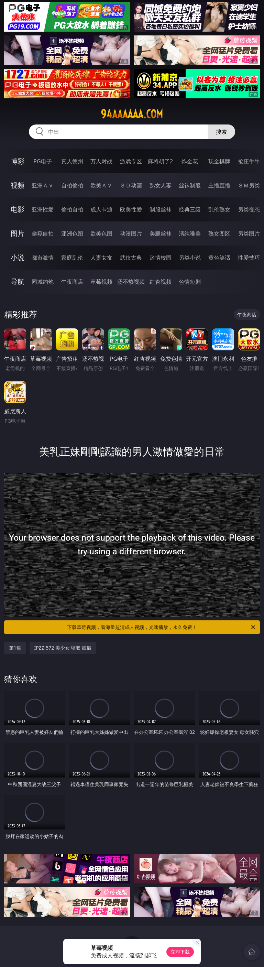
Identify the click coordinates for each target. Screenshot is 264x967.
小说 (17, 257)
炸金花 (190, 161)
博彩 (17, 161)
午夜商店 (72, 281)
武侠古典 (131, 257)
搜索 (221, 131)
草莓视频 (101, 281)
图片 (17, 233)
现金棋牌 (219, 161)
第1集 (15, 647)
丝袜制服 (190, 185)
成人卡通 (101, 209)
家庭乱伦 (72, 257)
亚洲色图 (72, 233)
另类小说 (190, 257)
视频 (17, 185)
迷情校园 (161, 257)
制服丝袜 (161, 209)
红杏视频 (161, 281)
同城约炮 (43, 281)
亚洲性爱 (43, 209)
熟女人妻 (161, 185)
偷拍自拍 (72, 209)
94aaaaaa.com (132, 114)
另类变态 (249, 209)
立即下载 (180, 951)
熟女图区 (219, 233)
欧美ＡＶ (101, 185)
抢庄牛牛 (249, 161)
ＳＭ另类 (249, 185)
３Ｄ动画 (131, 185)
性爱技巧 (249, 257)
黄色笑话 (219, 257)
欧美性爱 (131, 209)
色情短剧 (190, 281)
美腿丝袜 (161, 233)
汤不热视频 (131, 281)
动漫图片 (131, 233)
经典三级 (190, 209)
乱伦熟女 (219, 209)
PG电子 (42, 161)
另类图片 (249, 233)
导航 (17, 281)
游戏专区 (131, 161)
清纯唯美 (190, 233)
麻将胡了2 (160, 161)
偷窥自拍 (43, 233)
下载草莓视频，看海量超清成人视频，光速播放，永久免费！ (161, 627)
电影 (17, 209)
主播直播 (219, 185)
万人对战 (101, 161)
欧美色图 (101, 233)
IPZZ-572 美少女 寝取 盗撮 (63, 647)
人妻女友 (101, 257)
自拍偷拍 (72, 185)
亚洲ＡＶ (43, 185)
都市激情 (43, 257)
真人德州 (72, 161)
